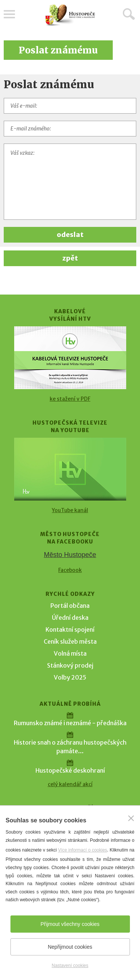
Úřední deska (70, 617)
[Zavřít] (131, 818)
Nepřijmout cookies (70, 947)
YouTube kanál (70, 510)
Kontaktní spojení (70, 629)
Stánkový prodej (70, 665)
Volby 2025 (70, 677)
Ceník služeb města (70, 641)
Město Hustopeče (70, 554)
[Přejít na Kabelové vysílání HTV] (70, 357)
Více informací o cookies (82, 850)
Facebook (70, 570)
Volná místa (70, 653)
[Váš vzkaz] (70, 182)
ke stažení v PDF (70, 398)
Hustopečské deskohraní (70, 770)
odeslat (70, 234)
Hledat (128, 13)
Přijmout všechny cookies (70, 924)
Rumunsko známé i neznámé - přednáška (70, 723)
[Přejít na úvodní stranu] (70, 15)
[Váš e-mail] (70, 106)
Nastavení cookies (70, 965)
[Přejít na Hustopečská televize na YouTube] (70, 469)
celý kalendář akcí (70, 784)
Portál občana (70, 605)
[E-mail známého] (70, 128)
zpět (70, 258)
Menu (9, 14)
